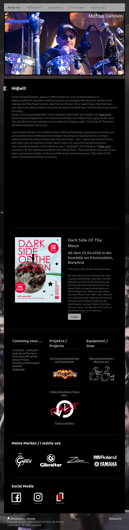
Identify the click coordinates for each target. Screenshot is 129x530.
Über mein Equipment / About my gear (101, 360)
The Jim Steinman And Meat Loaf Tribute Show (64, 360)
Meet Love (105, 114)
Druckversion (16, 518)
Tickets (74, 316)
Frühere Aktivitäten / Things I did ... (64, 393)
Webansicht (115, 518)
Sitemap (31, 518)
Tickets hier (18, 369)
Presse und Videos (64, 423)
